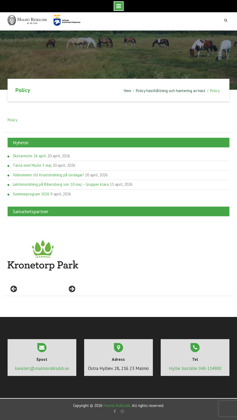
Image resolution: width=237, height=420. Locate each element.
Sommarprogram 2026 (31, 193)
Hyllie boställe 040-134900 (195, 368)
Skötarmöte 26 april (29, 155)
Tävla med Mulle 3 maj (32, 165)
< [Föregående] (14, 289)
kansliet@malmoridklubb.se (42, 368)
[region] (43, 255)
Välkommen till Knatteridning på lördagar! (48, 174)
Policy (12, 119)
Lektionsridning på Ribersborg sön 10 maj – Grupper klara (61, 184)
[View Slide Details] (43, 255)
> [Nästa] (72, 289)
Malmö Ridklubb (116, 405)
